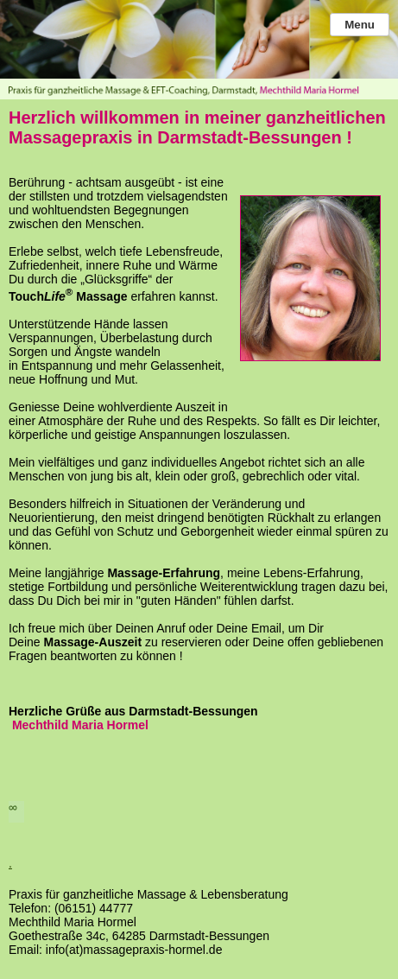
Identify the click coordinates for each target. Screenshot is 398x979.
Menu (359, 24)
